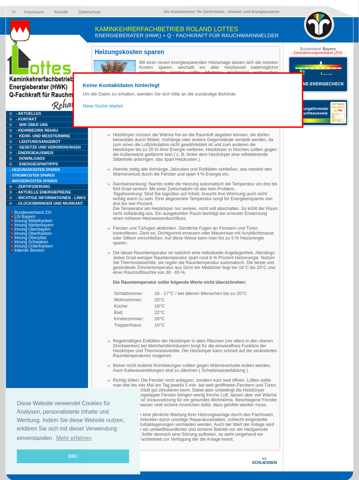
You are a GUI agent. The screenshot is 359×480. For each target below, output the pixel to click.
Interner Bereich (29, 250)
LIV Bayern (24, 216)
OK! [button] (72, 456)
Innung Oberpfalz (30, 237)
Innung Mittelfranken (33, 220)
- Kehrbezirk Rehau (37, 130)
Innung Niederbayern (34, 225)
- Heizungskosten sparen (35, 170)
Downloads (30, 158)
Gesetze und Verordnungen (48, 147)
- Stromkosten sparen (32, 175)
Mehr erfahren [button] (74, 438)
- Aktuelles (28, 113)
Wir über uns (31, 125)
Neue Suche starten (103, 106)
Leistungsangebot (38, 141)
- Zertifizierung (33, 186)
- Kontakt (26, 119)
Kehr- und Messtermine (42, 136)
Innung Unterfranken (33, 246)
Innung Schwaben (31, 241)
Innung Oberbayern (32, 229)
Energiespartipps (36, 164)
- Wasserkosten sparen (33, 181)
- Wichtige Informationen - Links (51, 198)
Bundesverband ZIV (33, 212)
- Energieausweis (35, 153)
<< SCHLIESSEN (264, 460)
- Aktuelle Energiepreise (43, 192)
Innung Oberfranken (33, 233)
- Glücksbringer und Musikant (49, 203)
